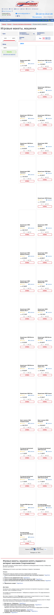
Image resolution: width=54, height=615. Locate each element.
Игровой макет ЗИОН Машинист (25, 225)
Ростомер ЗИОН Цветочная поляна (26, 505)
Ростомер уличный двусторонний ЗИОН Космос (44, 505)
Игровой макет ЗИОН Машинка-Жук (43, 282)
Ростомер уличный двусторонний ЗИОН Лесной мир (26, 534)
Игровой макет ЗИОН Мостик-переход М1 (45, 338)
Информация (35, 8)
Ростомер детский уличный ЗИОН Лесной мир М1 (26, 477)
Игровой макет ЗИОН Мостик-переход (27, 338)
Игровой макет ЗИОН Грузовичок (25, 172)
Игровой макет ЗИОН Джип (44, 171)
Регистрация (8, 11)
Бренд (4, 44)
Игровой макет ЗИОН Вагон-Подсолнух (26, 116)
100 (39, 552)
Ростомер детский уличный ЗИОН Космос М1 (26, 449)
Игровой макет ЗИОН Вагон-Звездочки (44, 88)
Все (45, 549)
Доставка (18, 8)
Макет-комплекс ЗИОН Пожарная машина (25, 421)
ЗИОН (22, 43)
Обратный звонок (37, 17)
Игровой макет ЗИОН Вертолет (43, 144)
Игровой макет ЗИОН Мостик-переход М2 (27, 366)
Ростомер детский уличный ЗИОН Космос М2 (44, 449)
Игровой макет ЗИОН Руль (26, 393)
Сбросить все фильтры (9, 54)
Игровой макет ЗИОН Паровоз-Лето (43, 366)
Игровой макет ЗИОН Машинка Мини (43, 253)
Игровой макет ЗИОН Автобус (45, 60)
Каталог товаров (6, 20)
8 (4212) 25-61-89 (45, 14)
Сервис (23, 8)
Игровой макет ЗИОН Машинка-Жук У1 (25, 310)
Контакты (29, 8)
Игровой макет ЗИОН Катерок (45, 198)
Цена (3, 33)
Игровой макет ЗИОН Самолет (45, 393)
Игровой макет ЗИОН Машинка (43, 225)
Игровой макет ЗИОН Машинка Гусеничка (25, 253)
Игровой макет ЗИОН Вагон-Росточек (44, 116)
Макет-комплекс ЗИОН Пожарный (43, 421)
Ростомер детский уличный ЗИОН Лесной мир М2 (44, 477)
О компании (5, 8)
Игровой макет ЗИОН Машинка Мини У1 (25, 282)
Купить (27, 70)
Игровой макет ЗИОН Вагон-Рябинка (26, 144)
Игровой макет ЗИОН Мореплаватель (43, 310)
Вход (4, 11)
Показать (9, 52)
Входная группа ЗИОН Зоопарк (25, 61)
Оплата (11, 8)
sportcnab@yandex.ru (23, 13)
